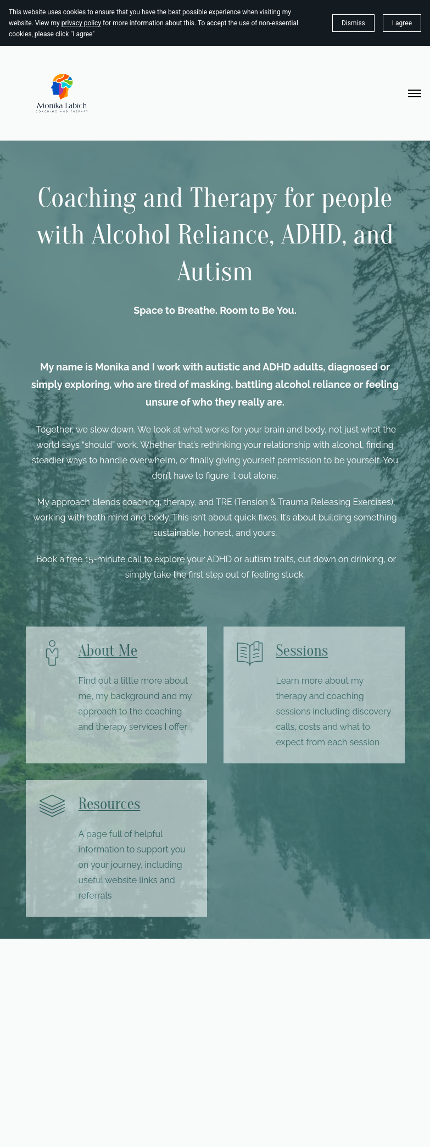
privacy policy (81, 23)
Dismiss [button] (353, 23)
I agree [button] (402, 23)
